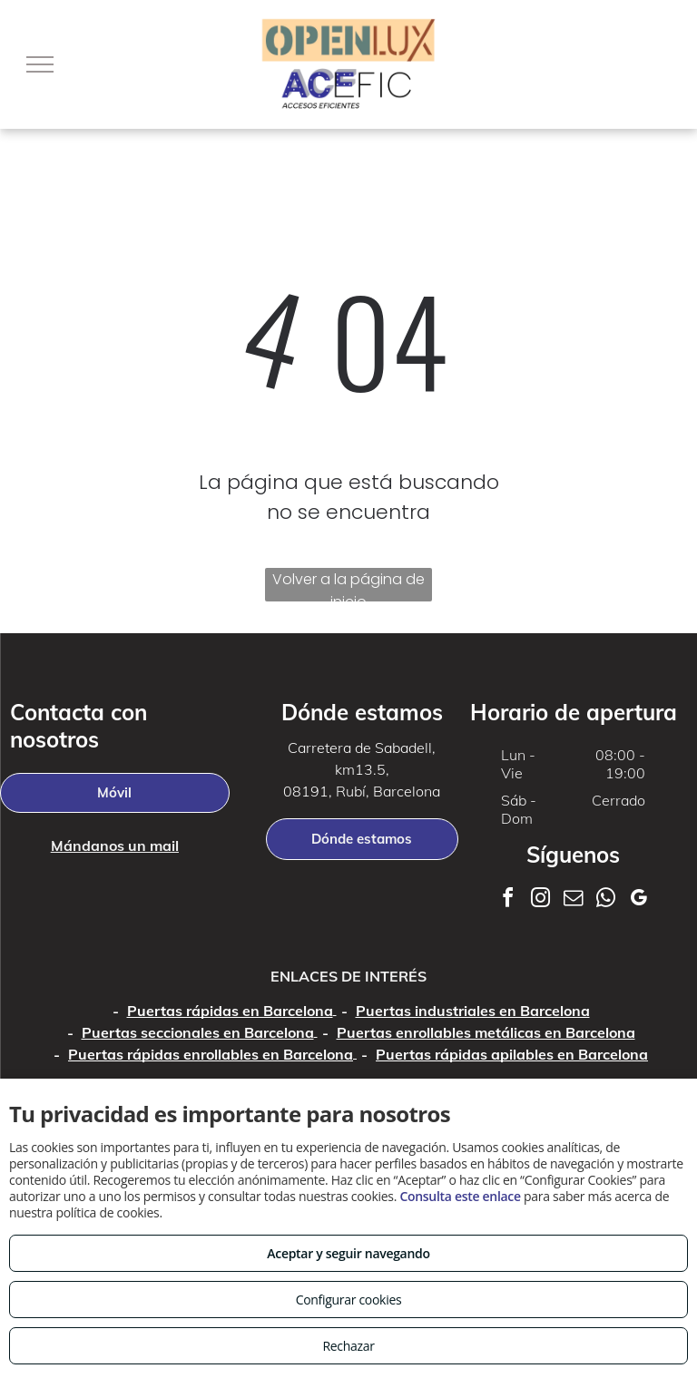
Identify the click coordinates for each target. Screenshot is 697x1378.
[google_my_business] (638, 900)
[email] (573, 900)
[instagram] (540, 900)
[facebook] (508, 900)
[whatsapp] (606, 900)
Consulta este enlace (459, 1196)
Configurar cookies (349, 1299)
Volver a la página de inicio (348, 585)
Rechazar (348, 1345)
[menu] (40, 64)
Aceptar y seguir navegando (348, 1253)
